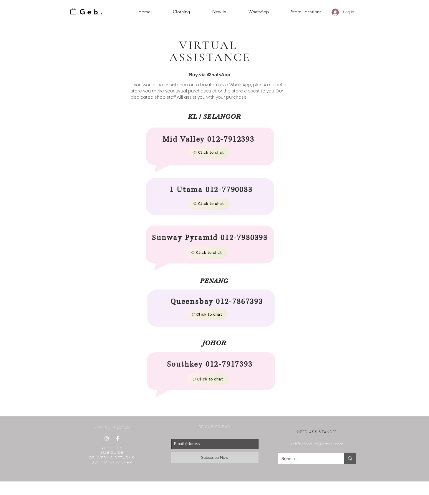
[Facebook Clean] (117, 438)
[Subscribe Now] (215, 457)
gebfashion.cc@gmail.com (317, 444)
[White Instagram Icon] (106, 438)
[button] (73, 10)
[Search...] (306, 458)
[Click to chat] (208, 152)
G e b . (90, 11)
